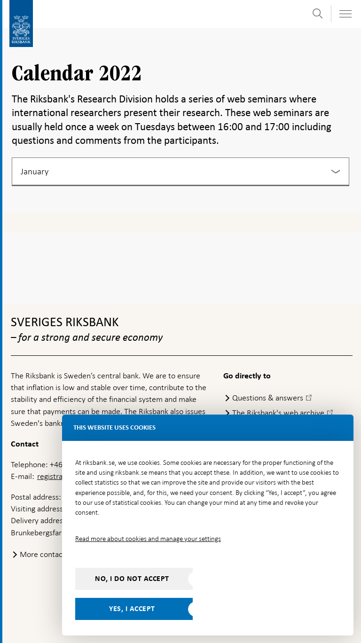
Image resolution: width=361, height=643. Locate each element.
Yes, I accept (132, 608)
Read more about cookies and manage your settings (148, 538)
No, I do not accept (132, 578)
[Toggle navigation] (345, 14)
